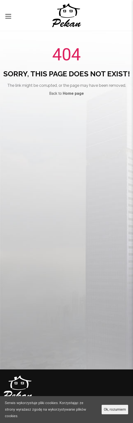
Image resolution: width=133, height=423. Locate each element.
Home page (73, 93)
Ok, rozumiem (115, 409)
